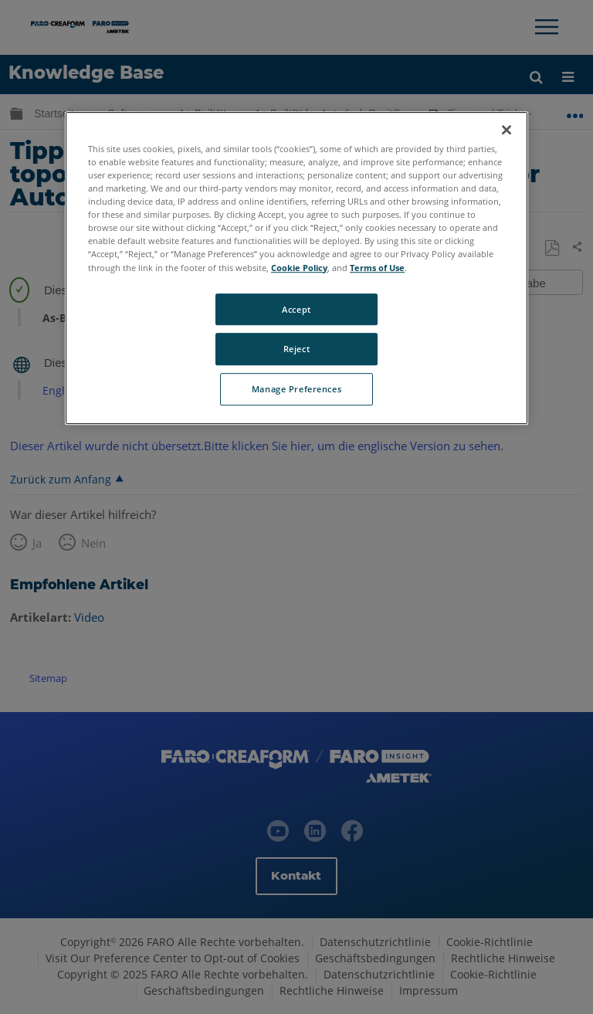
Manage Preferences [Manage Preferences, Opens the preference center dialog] (296, 389)
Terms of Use (377, 267)
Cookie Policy (299, 267)
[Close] (507, 130)
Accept (296, 309)
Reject (296, 349)
